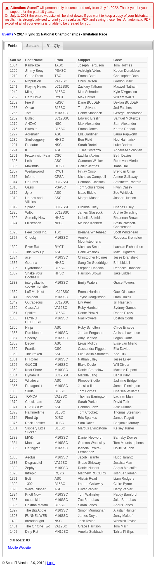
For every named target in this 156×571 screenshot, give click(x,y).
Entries (13, 46)
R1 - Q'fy (53, 46)
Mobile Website (19, 548)
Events (7, 34)
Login (51, 563)
